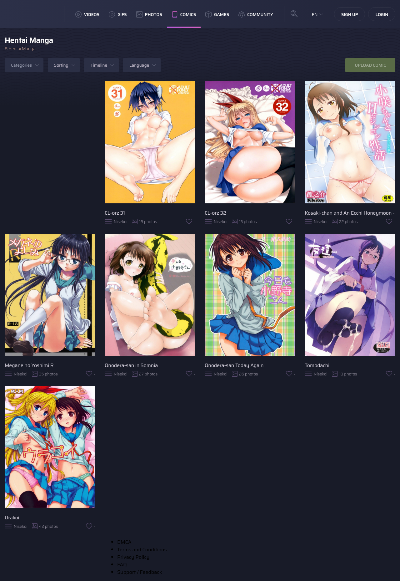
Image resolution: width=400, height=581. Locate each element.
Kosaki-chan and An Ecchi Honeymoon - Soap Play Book (350, 213)
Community (255, 14)
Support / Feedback (139, 572)
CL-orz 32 (215, 213)
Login (381, 14)
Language (139, 65)
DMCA (124, 542)
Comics (184, 14)
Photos (149, 14)
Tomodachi (317, 365)
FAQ (122, 564)
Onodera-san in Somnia (131, 365)
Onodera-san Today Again (234, 365)
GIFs (118, 14)
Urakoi (12, 518)
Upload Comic (370, 65)
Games (217, 14)
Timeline (98, 65)
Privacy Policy (133, 557)
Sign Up (349, 14)
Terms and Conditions (142, 549)
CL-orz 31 (115, 213)
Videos (87, 14)
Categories (21, 65)
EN (315, 14)
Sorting (61, 65)
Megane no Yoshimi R (29, 365)
